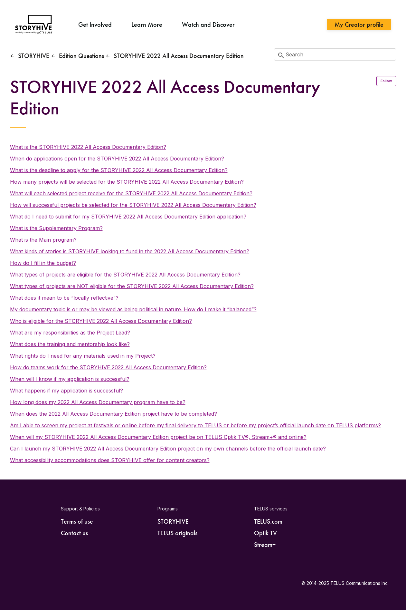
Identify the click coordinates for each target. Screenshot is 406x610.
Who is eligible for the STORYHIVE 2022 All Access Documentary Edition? (101, 321)
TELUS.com (268, 521)
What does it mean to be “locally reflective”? (64, 298)
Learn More (146, 24)
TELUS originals (177, 533)
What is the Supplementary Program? (56, 228)
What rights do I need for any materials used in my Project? (83, 356)
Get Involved (95, 24)
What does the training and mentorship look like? (70, 344)
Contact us (74, 533)
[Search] (335, 54)
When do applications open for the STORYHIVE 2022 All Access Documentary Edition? (117, 158)
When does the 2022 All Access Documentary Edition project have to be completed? (113, 414)
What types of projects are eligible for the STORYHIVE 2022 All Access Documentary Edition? (125, 274)
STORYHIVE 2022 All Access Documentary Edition (179, 56)
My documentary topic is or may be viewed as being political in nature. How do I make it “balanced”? (133, 309)
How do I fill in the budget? (43, 263)
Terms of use (77, 521)
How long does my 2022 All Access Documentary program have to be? (97, 402)
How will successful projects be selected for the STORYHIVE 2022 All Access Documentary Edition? (133, 205)
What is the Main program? (43, 240)
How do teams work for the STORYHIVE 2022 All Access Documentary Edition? (108, 367)
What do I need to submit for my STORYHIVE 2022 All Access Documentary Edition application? (128, 216)
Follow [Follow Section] (386, 81)
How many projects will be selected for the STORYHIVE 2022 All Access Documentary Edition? (127, 182)
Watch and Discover (208, 24)
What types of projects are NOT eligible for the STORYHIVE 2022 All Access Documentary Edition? (132, 286)
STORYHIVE (33, 56)
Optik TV (265, 533)
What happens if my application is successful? (66, 390)
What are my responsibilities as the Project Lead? (70, 332)
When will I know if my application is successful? (69, 379)
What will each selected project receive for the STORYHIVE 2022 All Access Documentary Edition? (131, 193)
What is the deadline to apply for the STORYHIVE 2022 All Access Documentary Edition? (119, 170)
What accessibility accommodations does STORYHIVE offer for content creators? (110, 460)
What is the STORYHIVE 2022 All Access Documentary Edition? (88, 147)
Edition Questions (81, 56)
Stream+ (265, 544)
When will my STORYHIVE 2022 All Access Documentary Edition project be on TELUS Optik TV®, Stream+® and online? (158, 437)
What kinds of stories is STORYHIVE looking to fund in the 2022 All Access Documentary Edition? (129, 251)
